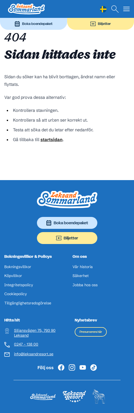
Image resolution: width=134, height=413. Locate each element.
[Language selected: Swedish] (103, 9)
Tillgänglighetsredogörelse (27, 303)
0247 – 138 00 (26, 344)
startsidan (51, 139)
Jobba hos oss (85, 285)
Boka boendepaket (34, 24)
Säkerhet (81, 276)
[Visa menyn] (126, 9)
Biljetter (100, 24)
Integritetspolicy (18, 285)
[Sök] (115, 9)
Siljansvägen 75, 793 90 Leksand (35, 333)
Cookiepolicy (15, 294)
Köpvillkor (13, 276)
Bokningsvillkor (17, 267)
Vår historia (83, 267)
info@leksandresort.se (33, 354)
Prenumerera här (91, 332)
